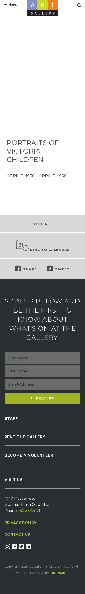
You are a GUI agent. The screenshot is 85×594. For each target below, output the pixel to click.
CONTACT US (17, 534)
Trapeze (58, 572)
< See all (42, 224)
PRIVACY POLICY (20, 523)
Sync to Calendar (42, 246)
